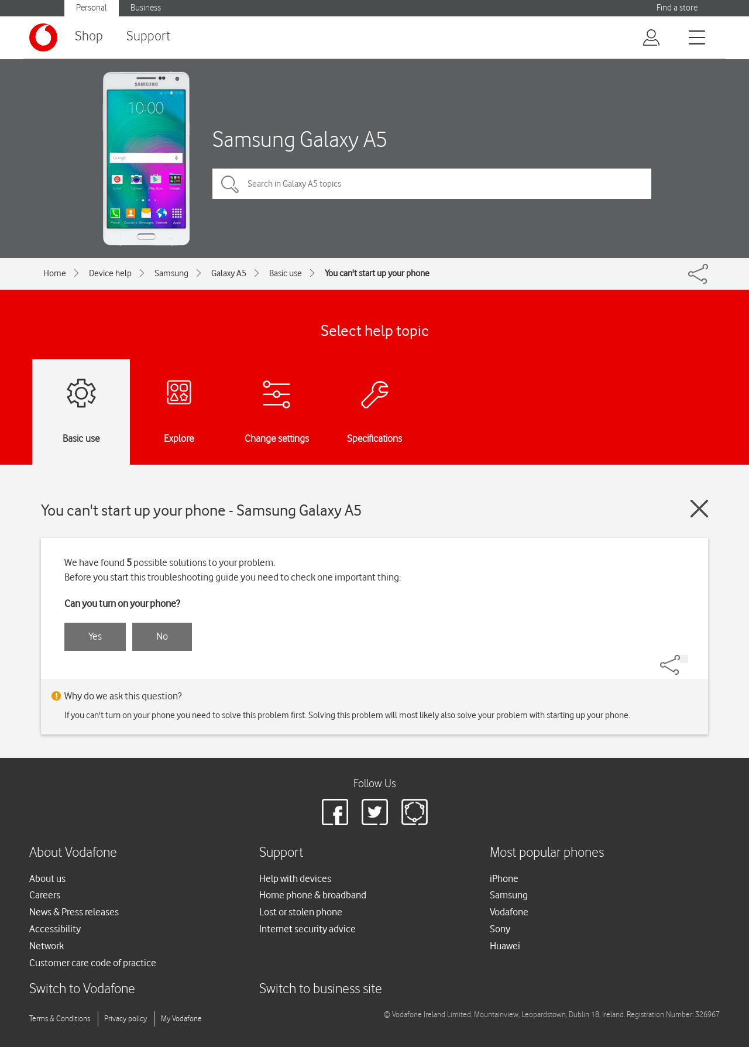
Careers (44, 895)
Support (148, 36)
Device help (110, 273)
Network (46, 946)
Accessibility (55, 929)
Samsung (171, 273)
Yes (95, 636)
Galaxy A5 (228, 273)
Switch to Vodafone (82, 989)
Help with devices (295, 878)
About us (47, 878)
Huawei (505, 946)
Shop (89, 36)
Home (54, 273)
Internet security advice (307, 929)
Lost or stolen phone (300, 912)
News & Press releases (74, 912)
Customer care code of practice (92, 963)
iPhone (504, 878)
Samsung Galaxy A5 (299, 139)
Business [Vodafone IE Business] (145, 8)
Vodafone (509, 912)
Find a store (677, 8)
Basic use (285, 273)
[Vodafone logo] (43, 37)
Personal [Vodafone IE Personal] (91, 8)
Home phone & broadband (312, 895)
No (162, 636)
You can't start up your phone (377, 273)
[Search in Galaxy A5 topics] (431, 184)
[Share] (684, 659)
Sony (500, 929)
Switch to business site (320, 989)
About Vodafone (73, 853)
